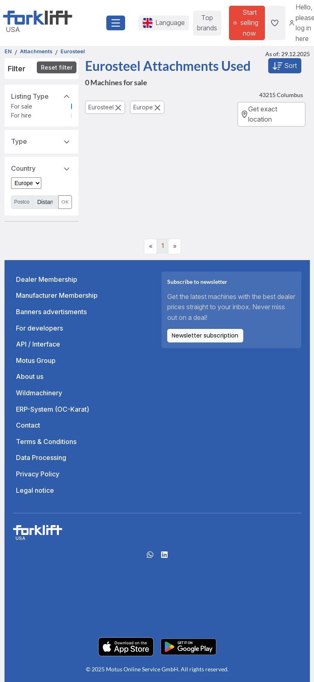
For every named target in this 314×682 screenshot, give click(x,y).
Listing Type (41, 95)
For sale (21, 106)
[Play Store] (188, 646)
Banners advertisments (51, 312)
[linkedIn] (164, 557)
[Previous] (150, 246)
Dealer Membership (46, 279)
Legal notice (35, 490)
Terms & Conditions (46, 441)
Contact (28, 425)
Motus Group (36, 360)
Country (41, 167)
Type (41, 140)
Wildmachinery (39, 393)
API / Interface (38, 344)
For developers (39, 328)
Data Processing (41, 457)
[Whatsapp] (150, 557)
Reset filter (56, 67)
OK (65, 202)
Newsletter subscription (205, 335)
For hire (21, 115)
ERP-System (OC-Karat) (52, 409)
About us (29, 376)
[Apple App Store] (126, 646)
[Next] (174, 246)
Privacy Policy (37, 474)
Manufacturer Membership (57, 295)
